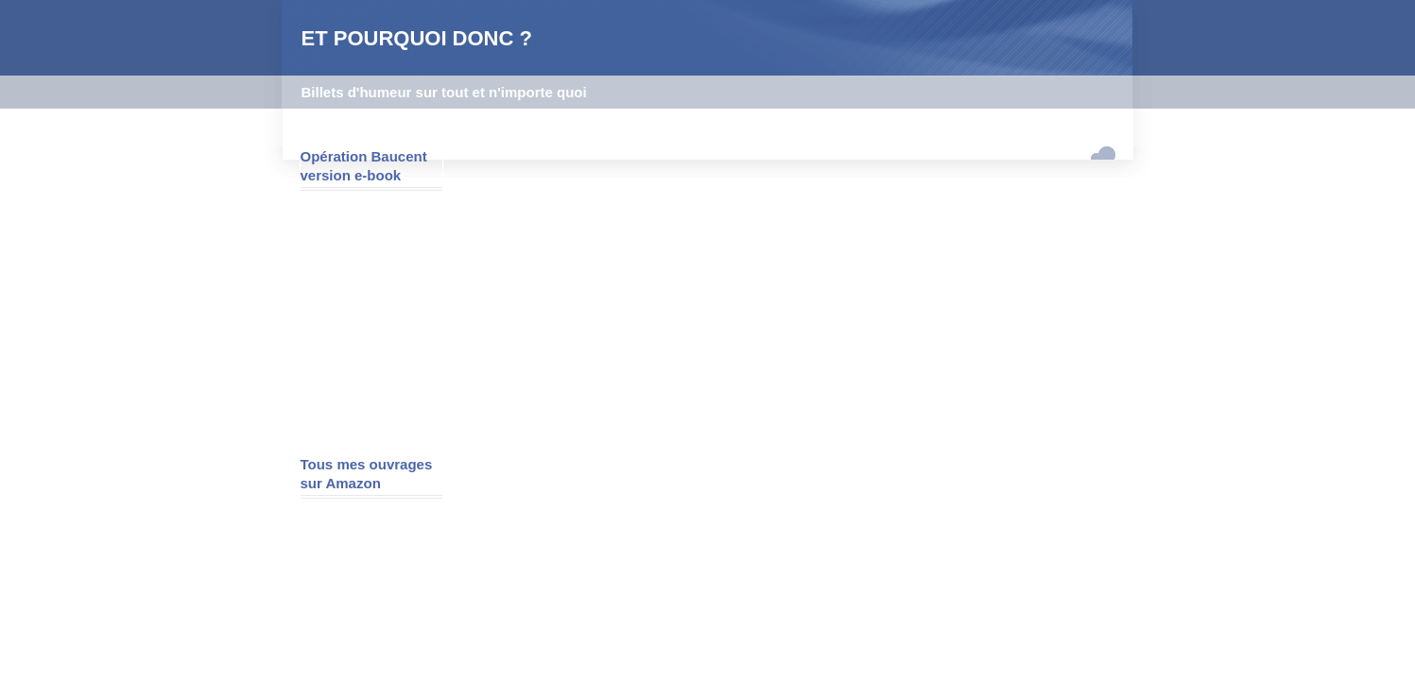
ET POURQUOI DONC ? (417, 38)
